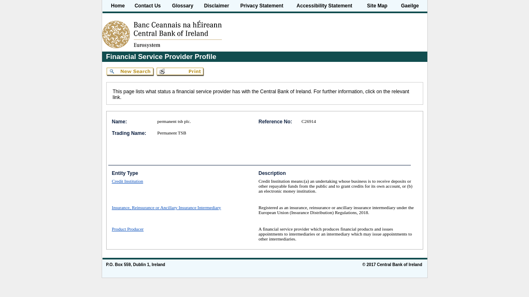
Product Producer (128, 228)
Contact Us (148, 6)
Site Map (377, 6)
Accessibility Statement (325, 6)
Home (118, 6)
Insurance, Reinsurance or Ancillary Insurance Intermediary (166, 207)
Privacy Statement (261, 6)
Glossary (182, 6)
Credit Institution (127, 181)
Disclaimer (216, 6)
